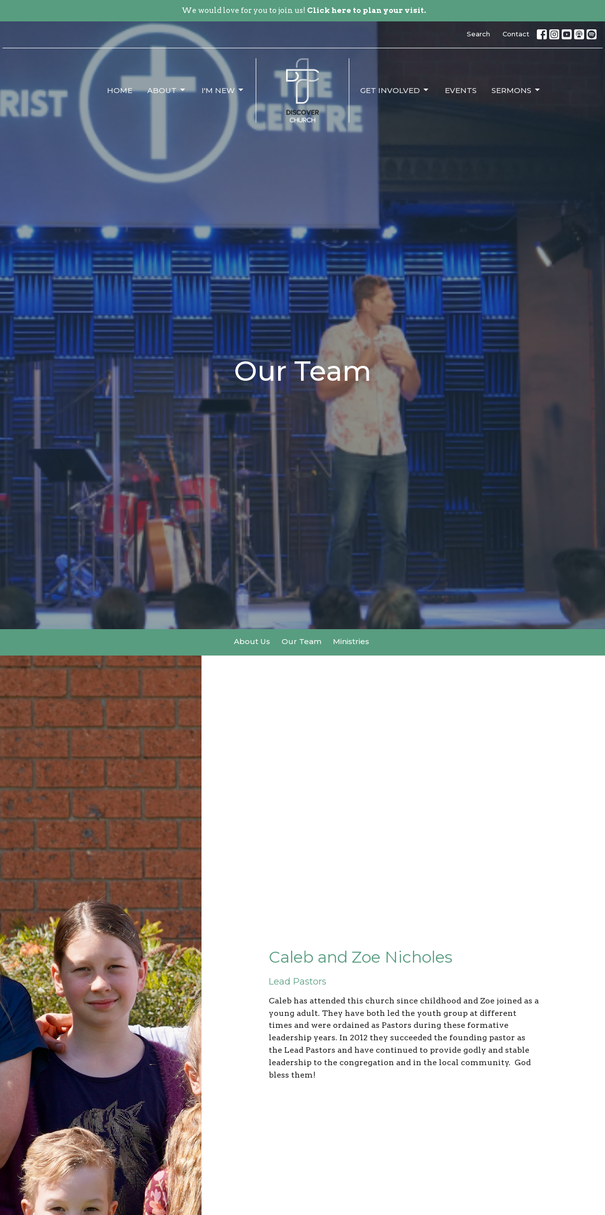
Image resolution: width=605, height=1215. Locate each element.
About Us (252, 641)
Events (461, 90)
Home (119, 90)
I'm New (223, 90)
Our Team (301, 641)
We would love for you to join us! (304, 10)
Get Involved (395, 90)
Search (478, 34)
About (167, 90)
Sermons (516, 90)
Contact (516, 34)
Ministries (351, 641)
